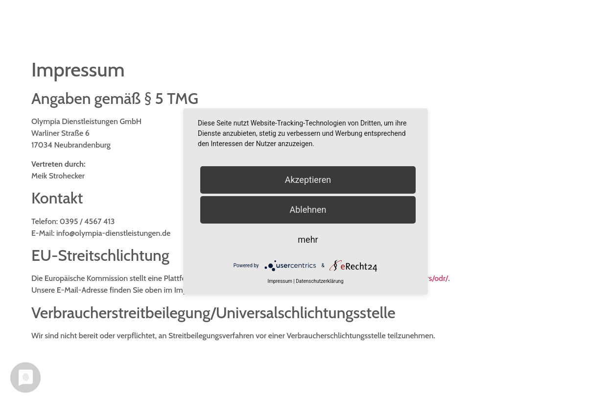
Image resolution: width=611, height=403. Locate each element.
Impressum (279, 281)
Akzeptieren (308, 180)
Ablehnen (307, 209)
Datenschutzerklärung (319, 281)
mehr (308, 239)
